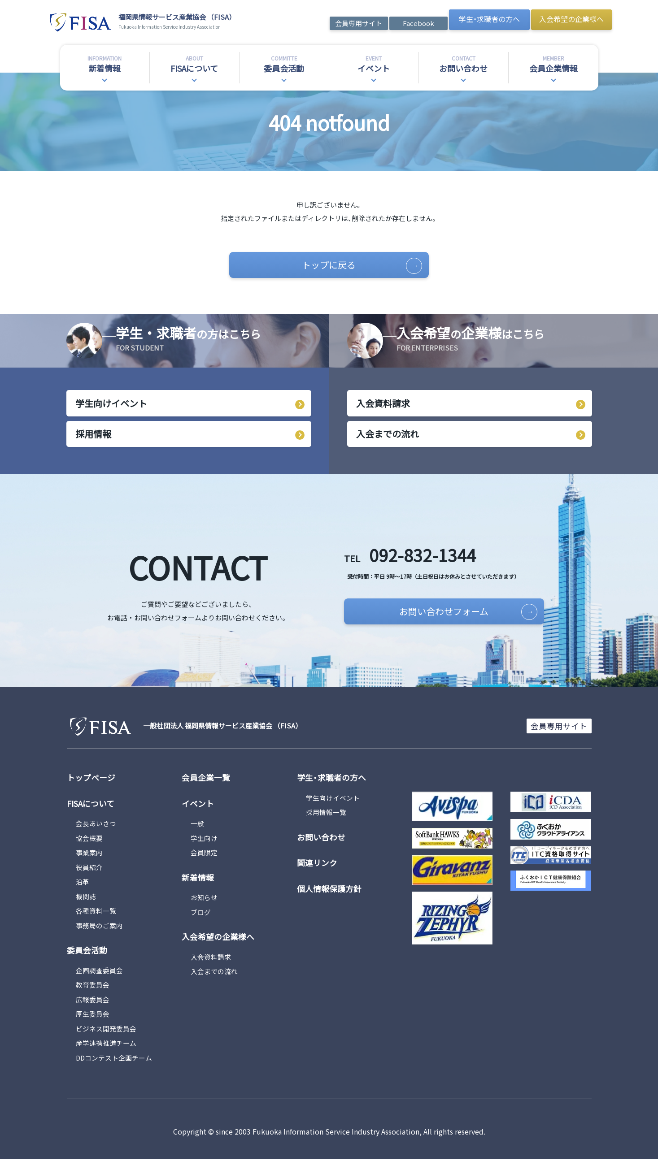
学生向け (204, 840)
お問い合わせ (321, 839)
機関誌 (86, 898)
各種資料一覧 (96, 912)
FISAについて (90, 805)
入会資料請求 (383, 404)
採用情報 (93, 435)
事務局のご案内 (99, 927)
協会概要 (89, 840)
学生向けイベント (111, 404)
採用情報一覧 (326, 814)
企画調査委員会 (99, 971)
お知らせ (204, 899)
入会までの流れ (387, 435)
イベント (198, 805)
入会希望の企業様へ (571, 18)
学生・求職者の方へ (489, 18)
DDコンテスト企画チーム (114, 1059)
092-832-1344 (415, 556)
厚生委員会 (92, 1015)
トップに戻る (357, 265)
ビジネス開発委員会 (106, 1030)
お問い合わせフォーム (456, 613)
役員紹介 (89, 869)
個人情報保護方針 (329, 890)
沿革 (82, 883)
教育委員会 (92, 986)
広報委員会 (92, 1000)
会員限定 (204, 854)
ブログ (201, 913)
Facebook (418, 23)
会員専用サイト (358, 23)
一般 (197, 825)
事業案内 (89, 854)
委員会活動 (87, 951)
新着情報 (198, 879)
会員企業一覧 (206, 779)
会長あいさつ (96, 825)
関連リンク (317, 864)
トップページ (91, 779)
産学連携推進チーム (106, 1044)
